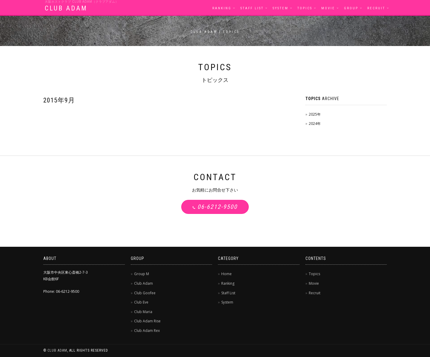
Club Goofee (145, 292)
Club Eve (141, 302)
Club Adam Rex (147, 330)
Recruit (376, 8)
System (280, 8)
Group (351, 8)
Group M (141, 273)
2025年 (315, 114)
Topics (304, 8)
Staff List (252, 8)
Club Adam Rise (147, 321)
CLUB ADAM (66, 8)
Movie (328, 8)
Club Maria (143, 311)
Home (226, 273)
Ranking (221, 8)
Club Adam (143, 283)
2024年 (315, 123)
